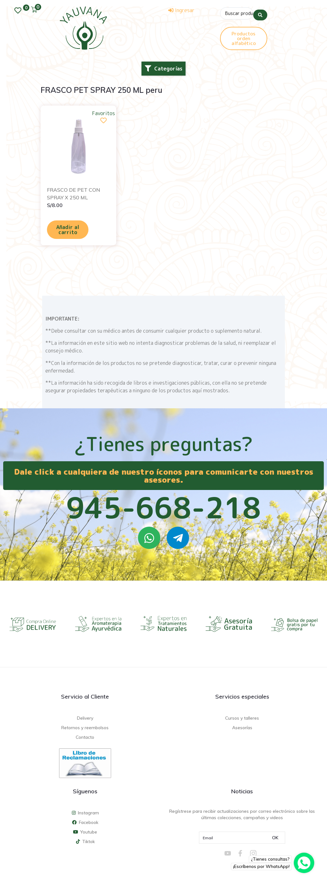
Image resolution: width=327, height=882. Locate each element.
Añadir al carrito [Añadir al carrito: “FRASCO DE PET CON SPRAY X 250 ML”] (67, 230)
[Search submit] (260, 12)
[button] (163, 69)
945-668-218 (163, 507)
